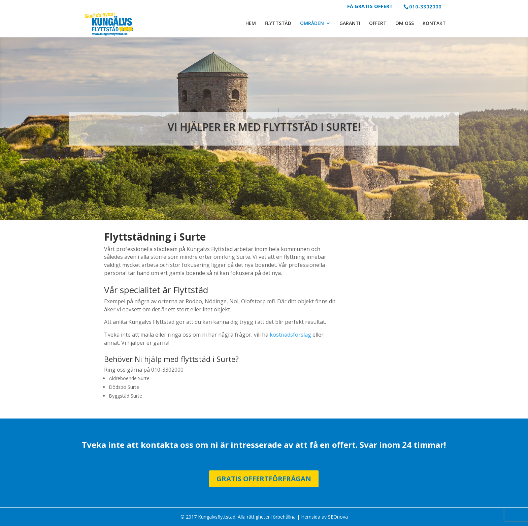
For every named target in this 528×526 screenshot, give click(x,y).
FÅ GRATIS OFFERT (370, 6)
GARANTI (349, 24)
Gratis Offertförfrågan (264, 478)
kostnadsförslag (290, 334)
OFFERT (378, 24)
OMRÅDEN (312, 24)
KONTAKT (434, 24)
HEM (250, 24)
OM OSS (404, 24)
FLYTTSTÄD (278, 24)
